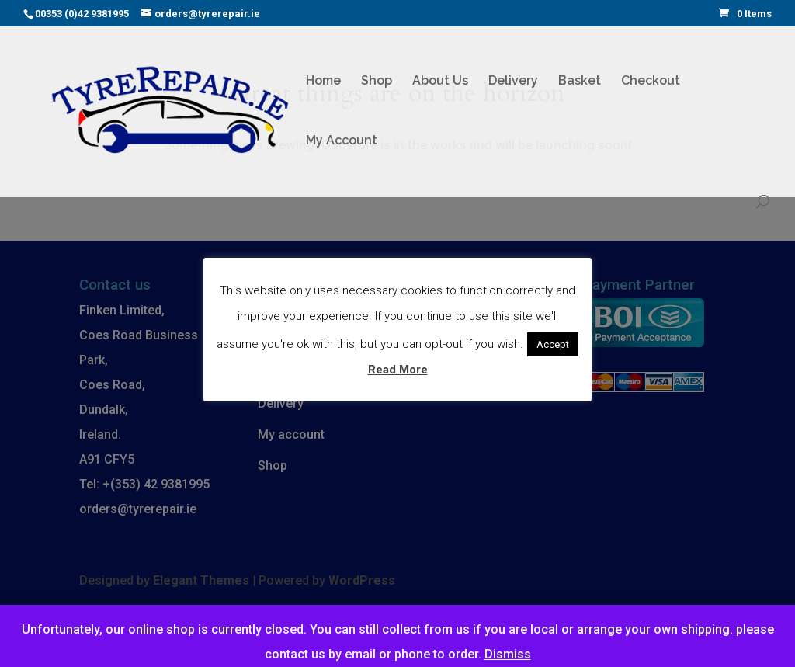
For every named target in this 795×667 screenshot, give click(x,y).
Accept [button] (552, 344)
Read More (398, 370)
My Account (341, 141)
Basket (579, 81)
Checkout (650, 81)
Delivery (513, 81)
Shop (376, 81)
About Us (440, 81)
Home (323, 81)
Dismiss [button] (507, 654)
